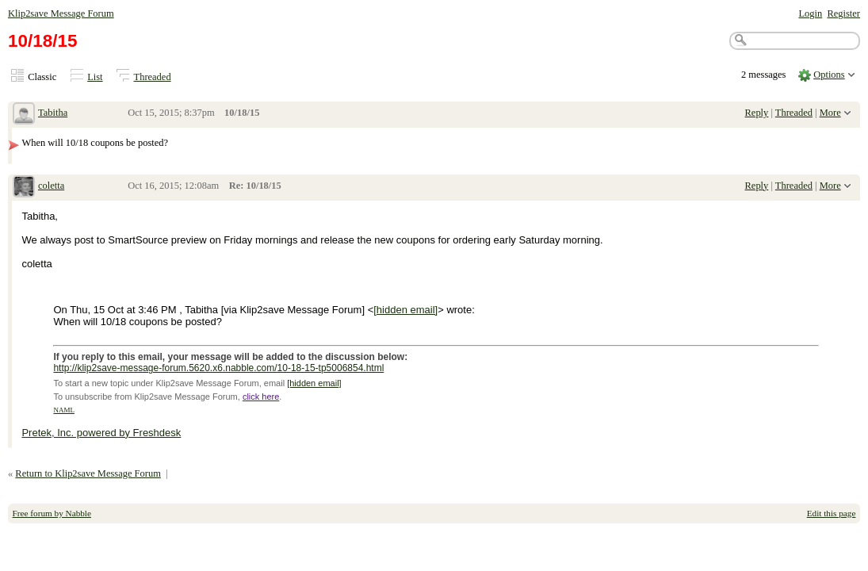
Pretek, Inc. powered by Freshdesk (101, 433)
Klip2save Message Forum (61, 13)
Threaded (152, 76)
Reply (757, 112)
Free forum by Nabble (52, 513)
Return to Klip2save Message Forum (88, 473)
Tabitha (52, 112)
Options (829, 74)
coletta (51, 185)
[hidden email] (405, 310)
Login (810, 13)
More (830, 112)
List (94, 76)
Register (843, 13)
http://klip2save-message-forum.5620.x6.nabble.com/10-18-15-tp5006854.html (218, 368)
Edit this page (831, 513)
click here (261, 396)
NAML (64, 410)
